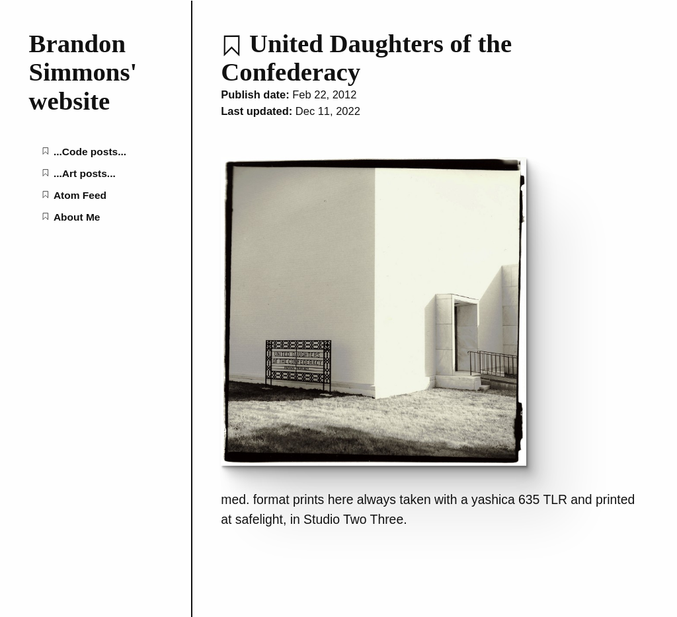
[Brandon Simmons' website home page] (96, 72)
